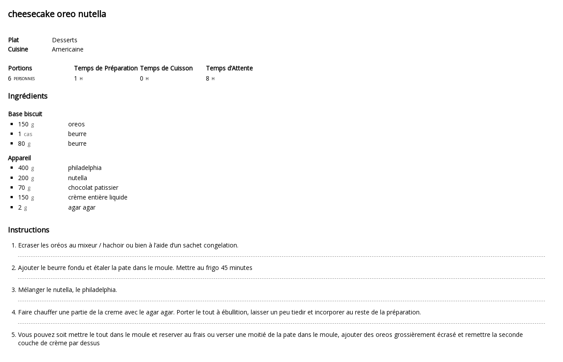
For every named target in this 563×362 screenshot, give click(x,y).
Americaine (68, 49)
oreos (76, 124)
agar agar (81, 207)
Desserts (64, 40)
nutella (77, 178)
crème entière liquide (98, 197)
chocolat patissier (93, 187)
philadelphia (85, 167)
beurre (77, 133)
